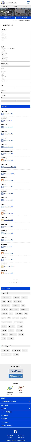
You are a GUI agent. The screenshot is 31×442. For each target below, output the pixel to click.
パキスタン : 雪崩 (7, 207)
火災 (15, 78)
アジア (15, 33)
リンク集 (10, 437)
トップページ (14, 20)
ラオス (3, 338)
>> (21, 282)
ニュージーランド (6, 354)
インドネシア (17, 301)
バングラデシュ (15, 60)
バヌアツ (15, 55)
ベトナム (11, 330)
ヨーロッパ (15, 38)
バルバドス (15, 59)
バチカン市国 (15, 53)
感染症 (15, 75)
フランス (16, 354)
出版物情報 (4, 418)
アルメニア (16, 297)
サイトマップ (21, 437)
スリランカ (4, 313)
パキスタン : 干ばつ (7, 267)
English (5, 6)
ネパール (15, 317)
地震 (15, 74)
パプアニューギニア (7, 322)
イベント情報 (4, 415)
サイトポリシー (21, 435)
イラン (3, 301)
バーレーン (15, 52)
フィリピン (12, 326)
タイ (11, 313)
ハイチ (15, 49)
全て (15, 32)
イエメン (24, 297)
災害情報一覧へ (8, 17)
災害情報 (21, 20)
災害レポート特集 (22, 17)
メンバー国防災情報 (6, 412)
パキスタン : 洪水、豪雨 (8, 167)
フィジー (4, 326)
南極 (15, 40)
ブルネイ (4, 330)
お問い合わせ (10, 435)
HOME (3, 398)
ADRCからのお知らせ (6, 425)
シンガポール (24, 309)
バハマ (15, 56)
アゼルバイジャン (6, 297)
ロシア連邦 (11, 338)
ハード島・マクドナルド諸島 (15, 48)
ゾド (15, 70)
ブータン (20, 326)
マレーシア (19, 330)
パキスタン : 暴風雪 (7, 174)
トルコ (3, 317)
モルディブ (13, 334)
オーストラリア (16, 350)
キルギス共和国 (14, 309)
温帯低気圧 (15, 77)
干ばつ (15, 73)
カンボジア (4, 309)
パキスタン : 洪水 (7, 114)
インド (9, 301)
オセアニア (15, 37)
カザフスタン (15, 305)
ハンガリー (15, 51)
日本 (9, 317)
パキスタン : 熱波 (7, 220)
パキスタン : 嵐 (6, 121)
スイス (25, 350)
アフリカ (15, 34)
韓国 (23, 305)
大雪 (15, 69)
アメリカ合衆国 (5, 350)
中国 (26, 313)
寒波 (15, 67)
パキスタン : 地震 (7, 160)
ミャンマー (4, 334)
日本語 (15, 6)
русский (26, 6)
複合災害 (15, 71)
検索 (16, 100)
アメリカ (15, 36)
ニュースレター (5, 422)
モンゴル (21, 334)
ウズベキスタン (5, 305)
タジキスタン (18, 313)
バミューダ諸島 (15, 57)
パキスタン (15, 61)
